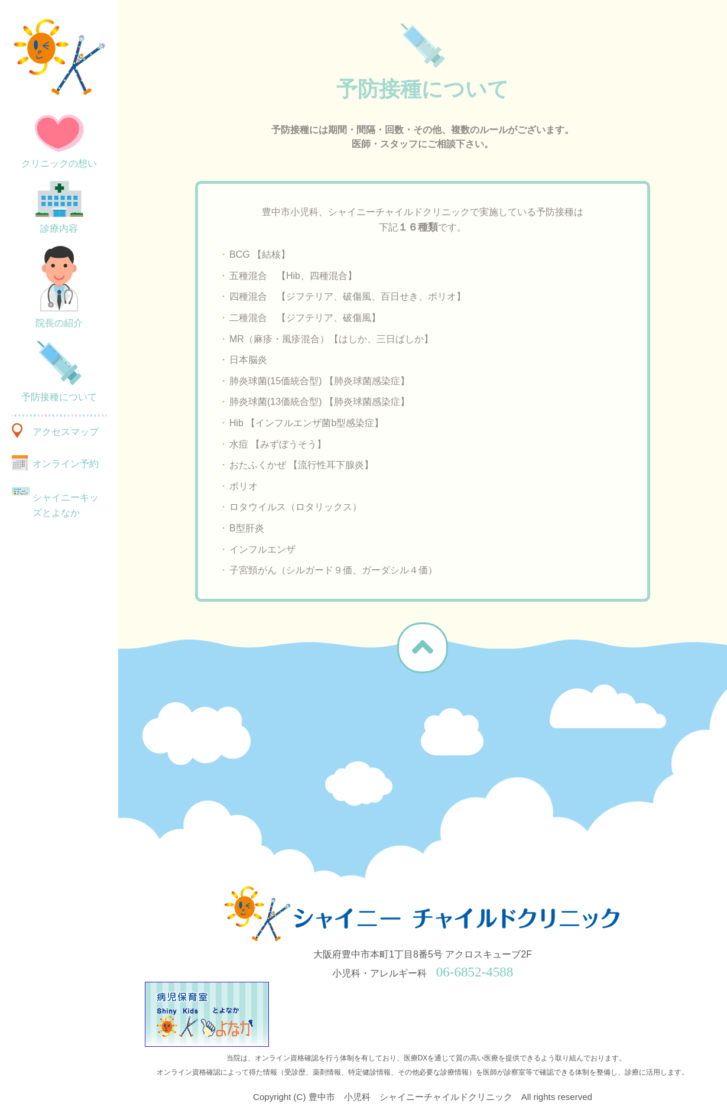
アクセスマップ (66, 432)
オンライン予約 (66, 464)
